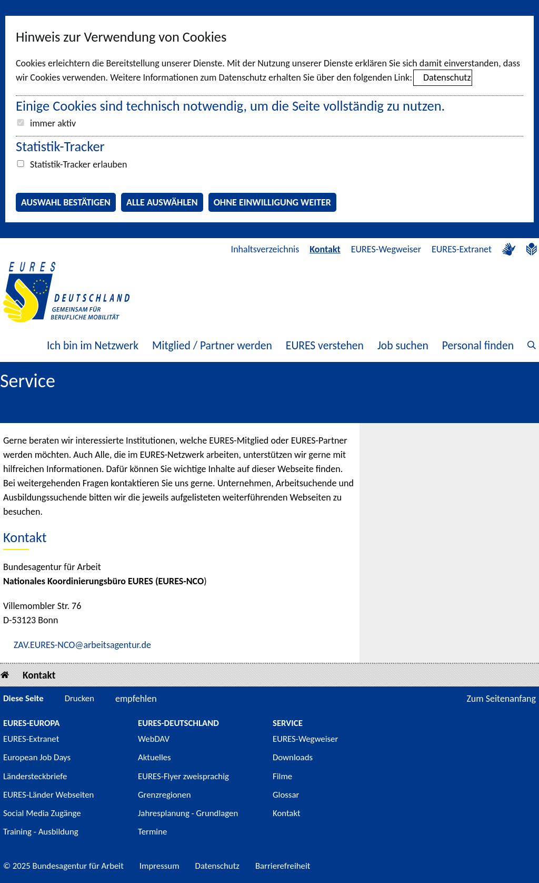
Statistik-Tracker (60, 146)
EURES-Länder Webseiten (48, 794)
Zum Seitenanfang (501, 698)
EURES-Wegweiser (386, 249)
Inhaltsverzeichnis (265, 249)
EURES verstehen (325, 345)
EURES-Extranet (462, 249)
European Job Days (37, 757)
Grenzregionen (164, 794)
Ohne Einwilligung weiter (272, 202)
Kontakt (325, 249)
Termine (152, 831)
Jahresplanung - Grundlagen (188, 813)
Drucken (79, 698)
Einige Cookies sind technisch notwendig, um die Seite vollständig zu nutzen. (230, 105)
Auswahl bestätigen (66, 202)
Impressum (159, 865)
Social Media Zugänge (42, 813)
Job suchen (402, 345)
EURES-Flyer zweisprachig (183, 776)
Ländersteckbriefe (35, 776)
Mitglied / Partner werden (212, 345)
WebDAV (153, 738)
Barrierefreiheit (283, 865)
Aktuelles (154, 757)
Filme (282, 776)
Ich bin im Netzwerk (92, 345)
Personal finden (478, 345)
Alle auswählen (162, 202)
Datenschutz (447, 77)
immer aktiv (53, 123)
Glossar (286, 794)
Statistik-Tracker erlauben (78, 164)
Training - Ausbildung (40, 831)
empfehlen (136, 698)
